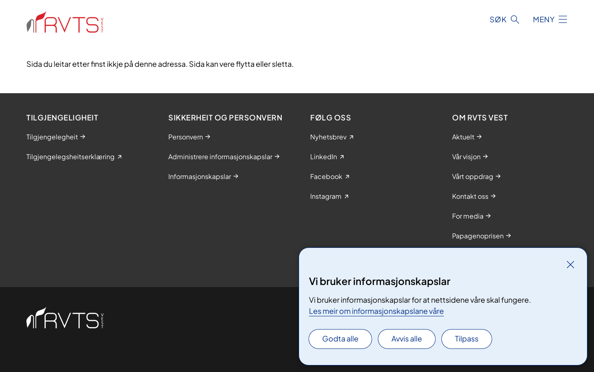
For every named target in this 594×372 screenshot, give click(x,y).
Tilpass (466, 338)
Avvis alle (406, 338)
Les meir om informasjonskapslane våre (376, 310)
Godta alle (340, 338)
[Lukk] (570, 264)
